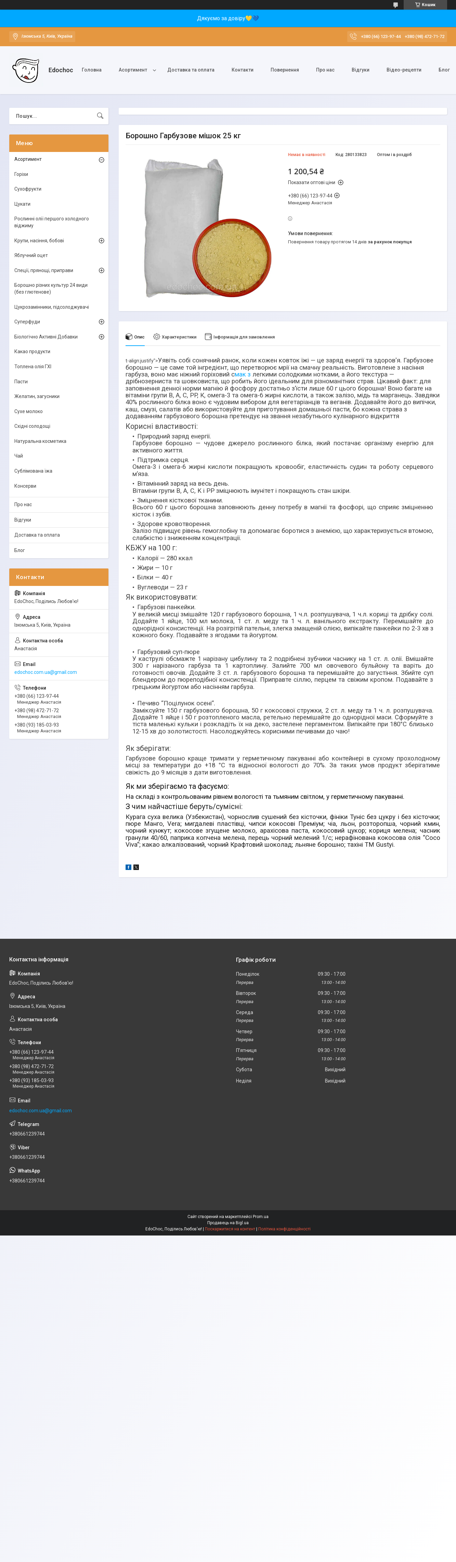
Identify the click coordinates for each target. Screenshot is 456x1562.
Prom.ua (261, 1216)
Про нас (325, 70)
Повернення (285, 70)
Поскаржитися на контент (230, 1229)
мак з (243, 374)
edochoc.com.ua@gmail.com (45, 672)
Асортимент (133, 70)
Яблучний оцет (31, 255)
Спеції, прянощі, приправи (43, 270)
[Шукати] (100, 116)
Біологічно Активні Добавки (46, 337)
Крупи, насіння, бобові (39, 240)
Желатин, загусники (37, 396)
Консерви (25, 486)
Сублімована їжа (33, 471)
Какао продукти (32, 351)
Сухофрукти (27, 189)
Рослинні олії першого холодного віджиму (51, 222)
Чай (18, 456)
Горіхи (21, 174)
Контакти (242, 70)
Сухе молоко (28, 411)
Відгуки (360, 70)
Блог (19, 550)
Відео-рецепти (404, 70)
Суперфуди (27, 321)
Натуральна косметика (40, 441)
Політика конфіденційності (284, 1229)
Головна (92, 70)
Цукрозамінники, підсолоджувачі (51, 307)
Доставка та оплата (190, 70)
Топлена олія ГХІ (32, 366)
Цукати (22, 204)
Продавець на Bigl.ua (228, 1222)
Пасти (21, 381)
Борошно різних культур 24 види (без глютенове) (51, 288)
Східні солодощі (32, 426)
